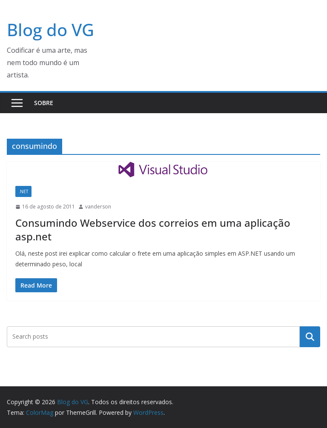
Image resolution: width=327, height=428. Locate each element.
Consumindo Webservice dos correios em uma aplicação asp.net (152, 229)
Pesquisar (310, 336)
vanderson (98, 206)
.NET (23, 191)
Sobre (43, 103)
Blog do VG (50, 29)
